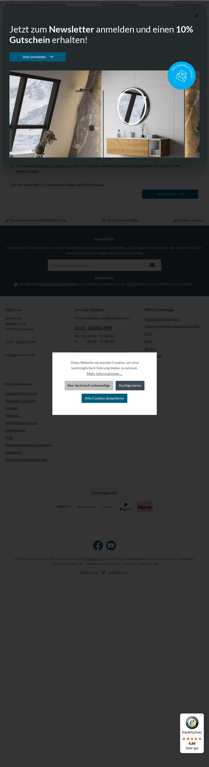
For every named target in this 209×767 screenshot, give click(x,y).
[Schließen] (196, 15)
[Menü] (201, 716)
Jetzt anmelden (34, 57)
